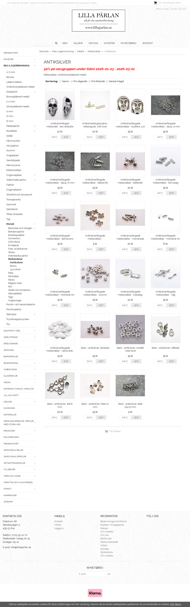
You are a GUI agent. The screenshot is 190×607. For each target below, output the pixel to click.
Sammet (11, 204)
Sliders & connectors (19, 290)
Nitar (10, 272)
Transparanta (13, 199)
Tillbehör (20, 469)
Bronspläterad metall (17, 96)
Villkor (78, 43)
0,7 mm (10, 72)
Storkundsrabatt (109, 542)
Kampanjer (10, 495)
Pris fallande (98, 81)
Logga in (59, 528)
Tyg (8, 219)
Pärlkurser (106, 538)
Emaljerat (13, 245)
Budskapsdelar (16, 235)
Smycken (20, 350)
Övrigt (20, 488)
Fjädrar (10, 184)
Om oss (93, 43)
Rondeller (21, 131)
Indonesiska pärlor (18, 255)
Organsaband (13, 189)
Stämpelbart (15, 293)
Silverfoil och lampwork (19, 194)
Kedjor (20, 401)
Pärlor (11, 279)
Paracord (20, 430)
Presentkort (11, 443)
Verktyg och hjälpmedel (18, 482)
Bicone (10, 77)
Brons (13, 266)
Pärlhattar (13, 276)
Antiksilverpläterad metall (20, 86)
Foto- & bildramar (17, 248)
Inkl (175, 8)
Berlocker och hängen (22, 228)
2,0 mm (10, 101)
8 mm (9, 121)
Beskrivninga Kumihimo (113, 521)
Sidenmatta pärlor (21, 179)
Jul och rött (11, 395)
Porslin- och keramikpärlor (20, 304)
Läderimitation (14, 82)
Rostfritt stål (20, 330)
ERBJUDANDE (11, 343)
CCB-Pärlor (14, 241)
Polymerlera (11, 437)
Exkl (184, 8)
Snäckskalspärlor (20, 456)
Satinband (11, 209)
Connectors (14, 238)
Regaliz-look (15, 283)
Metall (21, 224)
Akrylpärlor (21, 145)
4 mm (9, 111)
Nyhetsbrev (128, 43)
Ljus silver (15, 269)
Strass (11, 252)
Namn (65, 81)
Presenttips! (11, 53)
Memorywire (13, 165)
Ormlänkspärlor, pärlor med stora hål (20, 422)
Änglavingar (15, 300)
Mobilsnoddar (13, 170)
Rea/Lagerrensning (20, 65)
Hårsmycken (13, 140)
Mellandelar (22, 259)
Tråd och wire (20, 476)
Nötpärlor (10, 414)
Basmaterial (20, 363)
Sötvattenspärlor (20, 463)
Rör (10, 286)
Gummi (10, 150)
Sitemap (8, 501)
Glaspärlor (21, 91)
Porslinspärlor (13, 309)
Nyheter (109, 43)
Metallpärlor (21, 126)
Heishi (20, 382)
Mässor (104, 528)
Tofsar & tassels (14, 214)
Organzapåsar (21, 175)
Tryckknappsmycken (17, 319)
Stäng (178, 604)
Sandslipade (13, 160)
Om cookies (106, 531)
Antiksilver (16, 262)
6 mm (9, 116)
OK (109, 574)
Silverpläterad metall (17, 106)
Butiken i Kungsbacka (112, 524)
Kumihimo (9, 408)
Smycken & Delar (13, 450)
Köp (66, 137)
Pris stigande (80, 81)
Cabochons (20, 369)
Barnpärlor (11, 356)
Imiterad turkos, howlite (19, 389)
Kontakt (147, 43)
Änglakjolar (12, 155)
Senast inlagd (116, 81)
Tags (10, 297)
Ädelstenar (20, 337)
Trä (8, 324)
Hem (64, 43)
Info (54, 137)
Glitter (9, 135)
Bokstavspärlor (16, 231)
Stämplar (21, 314)
